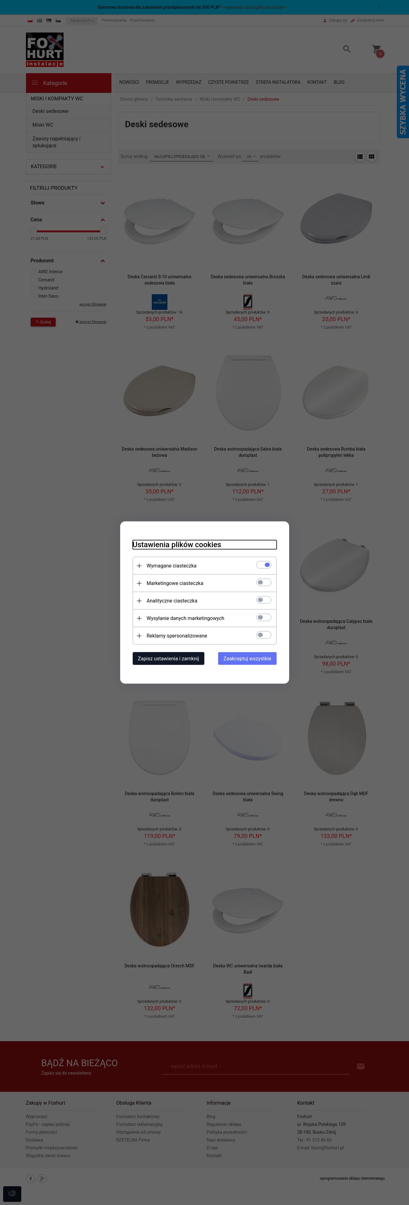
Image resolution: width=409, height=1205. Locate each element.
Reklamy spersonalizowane (177, 636)
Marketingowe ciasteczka (175, 583)
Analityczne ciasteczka (172, 601)
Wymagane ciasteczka (172, 566)
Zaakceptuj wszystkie (247, 659)
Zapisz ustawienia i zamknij (168, 659)
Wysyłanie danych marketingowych (185, 618)
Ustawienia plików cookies (177, 544)
